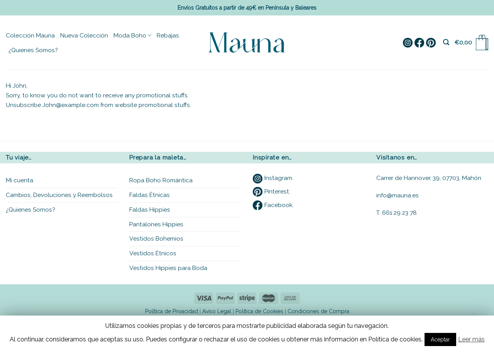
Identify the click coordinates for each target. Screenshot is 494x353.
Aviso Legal (216, 311)
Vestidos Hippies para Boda (168, 268)
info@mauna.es (397, 195)
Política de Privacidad (171, 311)
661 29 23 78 (399, 212)
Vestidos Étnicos (152, 253)
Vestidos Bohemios (156, 238)
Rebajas (168, 35)
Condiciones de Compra (318, 311)
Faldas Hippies (149, 209)
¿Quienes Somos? (33, 50)
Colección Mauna (30, 35)
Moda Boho (132, 35)
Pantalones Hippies (156, 224)
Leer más (471, 339)
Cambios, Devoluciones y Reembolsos (59, 195)
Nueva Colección (84, 35)
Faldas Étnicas (149, 195)
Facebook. (273, 205)
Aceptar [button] (440, 339)
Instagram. (273, 178)
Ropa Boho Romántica (161, 180)
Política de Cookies (259, 311)
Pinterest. (271, 191)
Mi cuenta (19, 180)
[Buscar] (446, 42)
